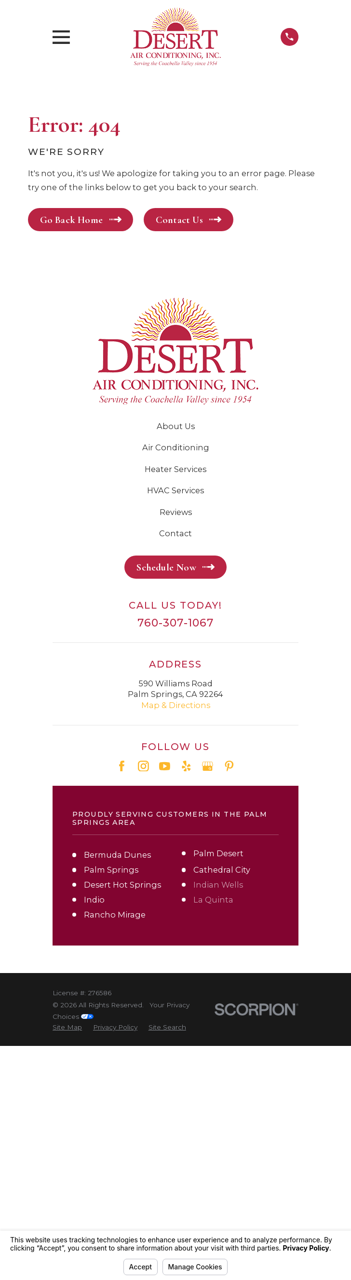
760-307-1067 (175, 623)
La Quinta (213, 899)
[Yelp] (186, 766)
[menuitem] (67, 1027)
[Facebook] (121, 766)
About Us (176, 426)
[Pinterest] (229, 766)
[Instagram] (143, 766)
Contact (175, 533)
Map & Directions (175, 705)
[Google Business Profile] (207, 766)
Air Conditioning (175, 447)
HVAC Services (175, 490)
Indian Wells (218, 885)
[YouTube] (164, 766)
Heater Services (175, 469)
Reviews (176, 512)
